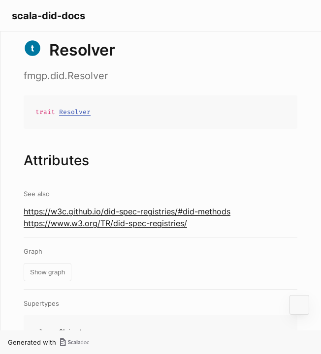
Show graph (47, 272)
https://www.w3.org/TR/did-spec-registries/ (105, 223)
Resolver (75, 112)
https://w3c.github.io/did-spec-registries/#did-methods (127, 211)
